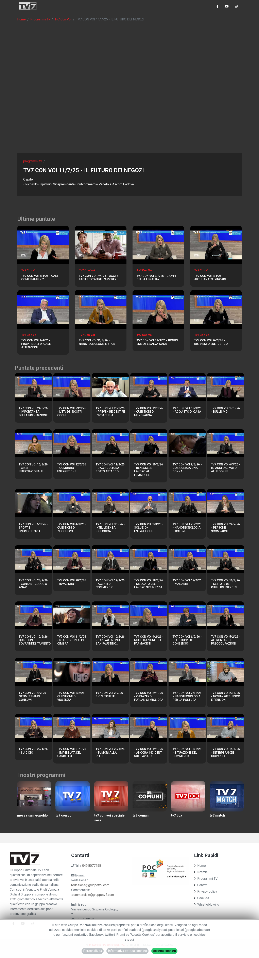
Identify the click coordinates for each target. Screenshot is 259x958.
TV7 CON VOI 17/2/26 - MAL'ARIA (187, 582)
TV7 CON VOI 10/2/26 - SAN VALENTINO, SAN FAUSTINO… (110, 640)
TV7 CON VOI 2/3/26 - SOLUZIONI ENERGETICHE (148, 528)
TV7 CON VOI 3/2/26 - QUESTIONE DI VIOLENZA (71, 696)
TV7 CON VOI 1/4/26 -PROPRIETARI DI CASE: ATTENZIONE (36, 344)
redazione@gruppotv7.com (90, 885)
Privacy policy (205, 891)
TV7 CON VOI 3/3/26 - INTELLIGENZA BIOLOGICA (110, 528)
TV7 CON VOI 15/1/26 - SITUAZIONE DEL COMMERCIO (187, 752)
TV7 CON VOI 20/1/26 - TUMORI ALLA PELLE (110, 752)
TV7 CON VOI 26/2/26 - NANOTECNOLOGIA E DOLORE (187, 528)
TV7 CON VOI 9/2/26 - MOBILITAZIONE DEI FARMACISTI (148, 640)
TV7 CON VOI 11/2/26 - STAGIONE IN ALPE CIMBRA (71, 640)
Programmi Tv (40, 19)
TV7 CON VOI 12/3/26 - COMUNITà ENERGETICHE (71, 468)
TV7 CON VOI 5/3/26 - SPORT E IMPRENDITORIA (33, 528)
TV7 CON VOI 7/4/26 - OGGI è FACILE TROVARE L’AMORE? (98, 277)
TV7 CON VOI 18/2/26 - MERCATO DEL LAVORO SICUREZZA (148, 584)
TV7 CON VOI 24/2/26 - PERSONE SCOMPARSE (225, 528)
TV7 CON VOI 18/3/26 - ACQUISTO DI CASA (187, 410)
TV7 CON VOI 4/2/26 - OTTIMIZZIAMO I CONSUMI (33, 696)
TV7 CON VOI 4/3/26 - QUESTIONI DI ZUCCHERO (71, 528)
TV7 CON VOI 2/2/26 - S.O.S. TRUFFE (110, 694)
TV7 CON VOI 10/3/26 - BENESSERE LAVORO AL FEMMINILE (148, 470)
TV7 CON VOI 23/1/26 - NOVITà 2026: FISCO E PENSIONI (225, 696)
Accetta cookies (164, 951)
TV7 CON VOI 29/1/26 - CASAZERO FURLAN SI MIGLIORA (148, 696)
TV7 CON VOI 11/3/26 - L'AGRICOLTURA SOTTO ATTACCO (110, 468)
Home (21, 19)
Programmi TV (206, 878)
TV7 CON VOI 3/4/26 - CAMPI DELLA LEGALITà (156, 277)
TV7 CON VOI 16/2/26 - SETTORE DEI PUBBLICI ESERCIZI (225, 584)
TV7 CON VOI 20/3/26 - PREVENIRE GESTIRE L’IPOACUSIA (110, 412)
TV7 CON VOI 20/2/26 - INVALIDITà (71, 582)
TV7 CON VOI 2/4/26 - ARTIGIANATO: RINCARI (210, 277)
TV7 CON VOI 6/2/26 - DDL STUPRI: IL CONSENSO (187, 640)
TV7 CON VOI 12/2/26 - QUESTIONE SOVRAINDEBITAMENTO (35, 640)
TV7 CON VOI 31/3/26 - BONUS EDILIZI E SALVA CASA (157, 342)
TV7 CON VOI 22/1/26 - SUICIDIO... (33, 750)
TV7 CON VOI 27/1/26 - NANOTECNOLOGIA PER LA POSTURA (187, 696)
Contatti (201, 885)
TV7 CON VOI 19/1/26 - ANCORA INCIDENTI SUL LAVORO (148, 752)
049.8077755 (91, 866)
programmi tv (32, 161)
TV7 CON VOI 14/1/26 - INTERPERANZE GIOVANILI (225, 752)
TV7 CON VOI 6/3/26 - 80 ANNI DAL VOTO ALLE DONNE (225, 468)
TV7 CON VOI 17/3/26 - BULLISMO (225, 410)
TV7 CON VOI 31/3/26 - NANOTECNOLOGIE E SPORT (98, 342)
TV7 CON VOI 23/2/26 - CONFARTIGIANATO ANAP (33, 584)
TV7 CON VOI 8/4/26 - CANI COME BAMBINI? (39, 277)
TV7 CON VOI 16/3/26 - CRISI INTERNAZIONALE (33, 468)
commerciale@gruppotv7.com (93, 895)
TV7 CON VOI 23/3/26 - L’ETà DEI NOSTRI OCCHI (71, 412)
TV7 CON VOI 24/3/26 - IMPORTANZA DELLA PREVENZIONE (33, 412)
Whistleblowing (206, 904)
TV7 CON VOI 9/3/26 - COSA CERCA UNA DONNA (187, 468)
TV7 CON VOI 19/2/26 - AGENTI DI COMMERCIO (110, 584)
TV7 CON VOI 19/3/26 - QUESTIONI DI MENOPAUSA (148, 412)
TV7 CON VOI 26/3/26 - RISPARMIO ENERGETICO (211, 342)
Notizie (201, 872)
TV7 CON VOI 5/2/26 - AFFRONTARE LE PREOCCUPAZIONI (225, 640)
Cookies (201, 898)
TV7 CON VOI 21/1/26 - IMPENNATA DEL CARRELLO (71, 752)
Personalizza (92, 951)
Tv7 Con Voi (63, 19)
